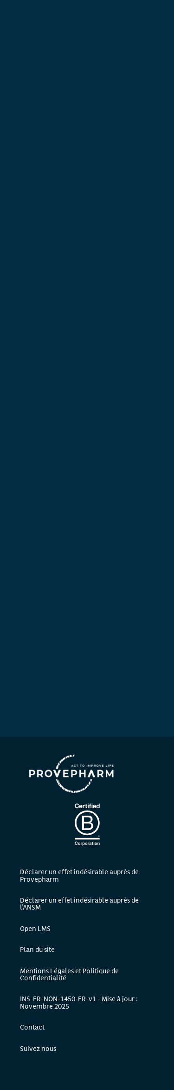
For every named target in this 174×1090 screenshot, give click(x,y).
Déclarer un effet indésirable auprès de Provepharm (79, 875)
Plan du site (37, 949)
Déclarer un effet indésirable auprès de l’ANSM (79, 903)
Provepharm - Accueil (72, 774)
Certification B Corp (87, 824)
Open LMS (35, 928)
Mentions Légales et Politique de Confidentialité (69, 974)
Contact (32, 1026)
